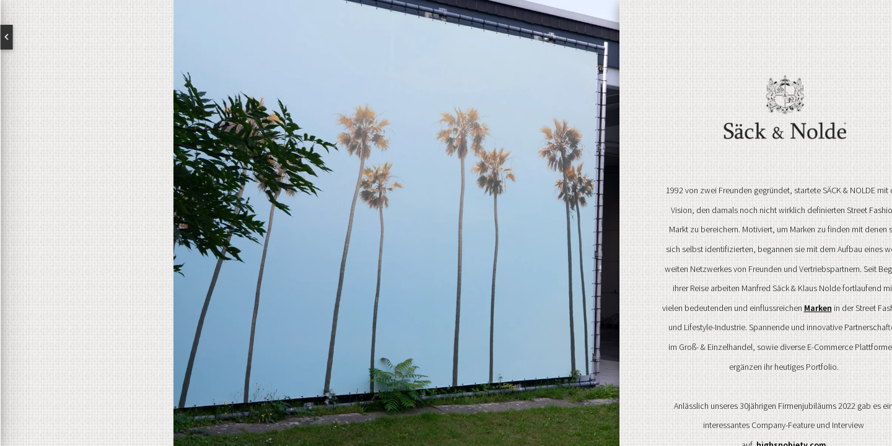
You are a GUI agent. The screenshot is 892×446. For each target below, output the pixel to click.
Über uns (87, 202)
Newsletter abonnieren (65, 332)
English (56, 37)
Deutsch (118, 37)
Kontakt (87, 281)
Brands (87, 241)
